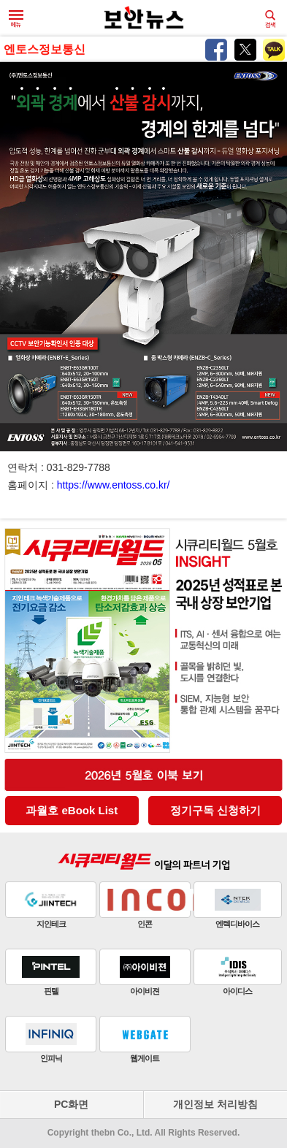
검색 (270, 19)
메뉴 (16, 19)
